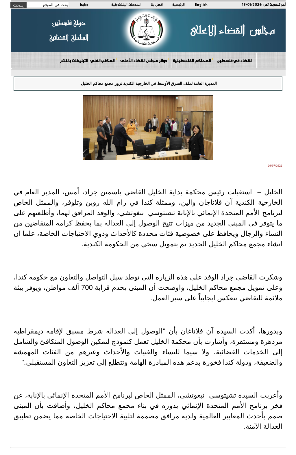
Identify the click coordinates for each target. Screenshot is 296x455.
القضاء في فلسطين (236, 60)
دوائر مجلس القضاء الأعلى (144, 60)
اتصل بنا (157, 4)
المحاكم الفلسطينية (193, 60)
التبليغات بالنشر (74, 60)
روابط (83, 4)
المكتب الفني (103, 60)
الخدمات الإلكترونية (126, 4)
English (201, 4)
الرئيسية (178, 4)
